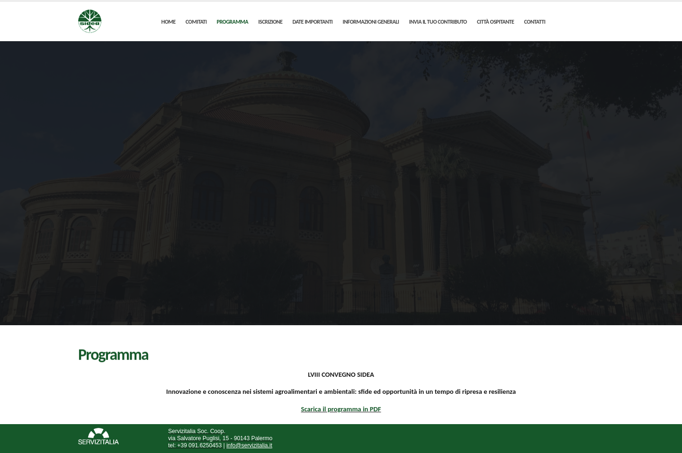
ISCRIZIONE (270, 21)
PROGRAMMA (233, 21)
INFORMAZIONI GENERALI (370, 21)
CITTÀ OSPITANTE (495, 21)
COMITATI (196, 21)
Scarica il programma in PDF (341, 409)
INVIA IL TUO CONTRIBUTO (438, 21)
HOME (169, 21)
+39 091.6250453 (199, 445)
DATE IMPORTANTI (313, 21)
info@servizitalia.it (249, 445)
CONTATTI (535, 21)
